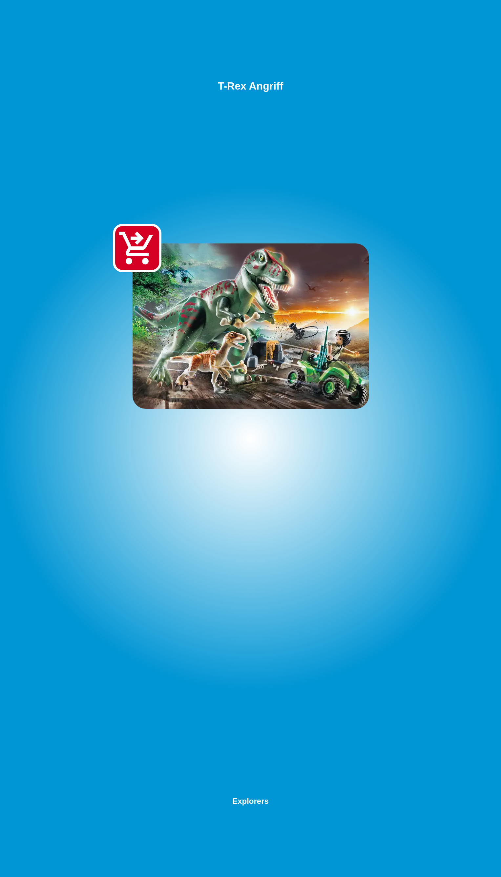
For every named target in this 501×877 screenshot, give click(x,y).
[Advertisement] (251, 605)
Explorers (250, 801)
